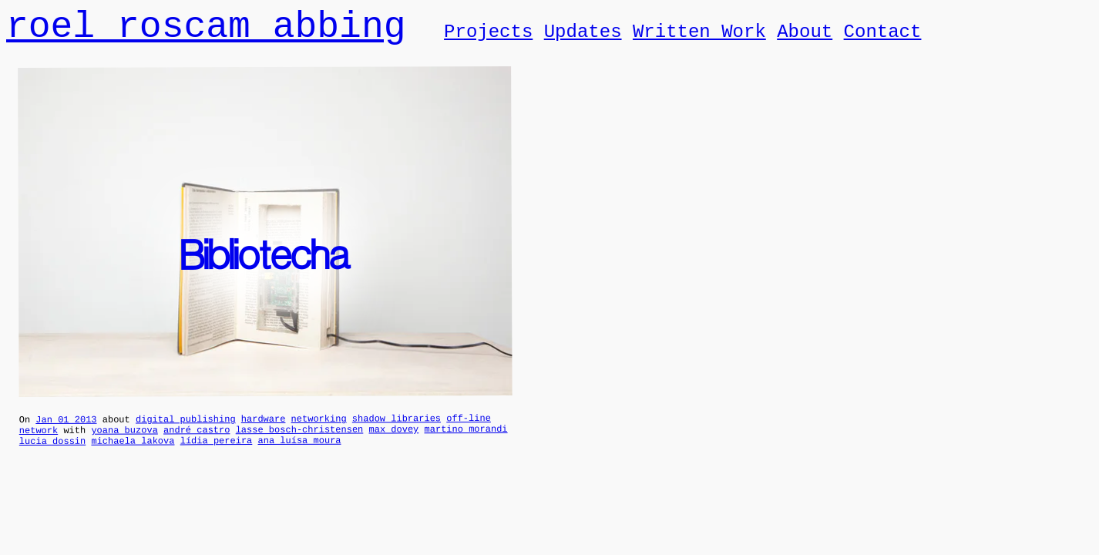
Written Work (699, 38)
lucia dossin (52, 455)
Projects (488, 38)
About (804, 38)
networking (319, 429)
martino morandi (465, 441)
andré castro (196, 442)
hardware (263, 429)
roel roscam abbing (205, 31)
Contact (882, 38)
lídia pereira (216, 455)
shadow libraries (396, 428)
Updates (583, 38)
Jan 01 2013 (65, 429)
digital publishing (186, 429)
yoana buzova (124, 442)
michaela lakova (132, 455)
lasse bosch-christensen (300, 442)
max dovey (393, 441)
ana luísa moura (299, 455)
